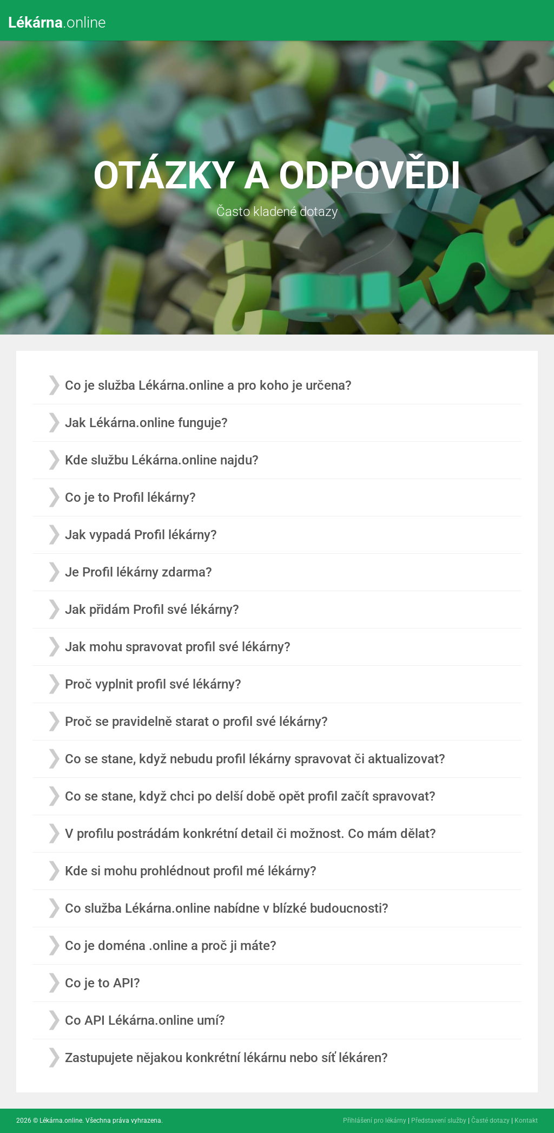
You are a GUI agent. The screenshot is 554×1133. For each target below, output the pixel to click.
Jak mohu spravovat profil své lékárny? (178, 646)
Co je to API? (102, 983)
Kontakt (526, 1120)
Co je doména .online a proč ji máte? (170, 945)
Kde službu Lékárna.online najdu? (162, 460)
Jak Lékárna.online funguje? (146, 422)
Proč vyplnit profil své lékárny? (153, 684)
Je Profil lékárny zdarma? (138, 572)
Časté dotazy (490, 1120)
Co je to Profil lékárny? (130, 497)
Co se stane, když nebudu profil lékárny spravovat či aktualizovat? (255, 759)
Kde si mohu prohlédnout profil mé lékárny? (190, 871)
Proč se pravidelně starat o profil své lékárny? (196, 721)
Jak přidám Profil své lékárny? (152, 609)
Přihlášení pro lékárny (374, 1120)
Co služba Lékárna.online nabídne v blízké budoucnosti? (226, 908)
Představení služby (438, 1120)
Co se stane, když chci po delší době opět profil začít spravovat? (250, 796)
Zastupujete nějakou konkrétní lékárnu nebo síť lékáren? (226, 1057)
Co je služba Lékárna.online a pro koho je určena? (208, 385)
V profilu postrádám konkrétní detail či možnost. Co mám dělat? (250, 833)
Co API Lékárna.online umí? (145, 1020)
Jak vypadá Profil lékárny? (141, 534)
